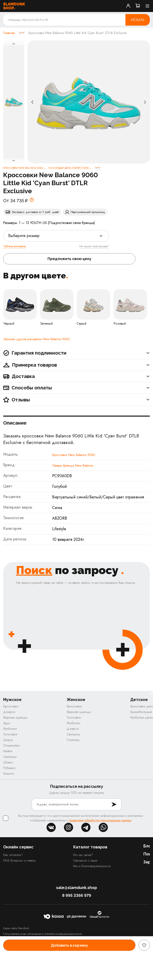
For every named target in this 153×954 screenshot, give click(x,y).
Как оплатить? (13, 855)
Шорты (8, 740)
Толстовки (10, 734)
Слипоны (73, 740)
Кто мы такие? (83, 855)
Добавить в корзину (69, 945)
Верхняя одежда (15, 717)
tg (85, 827)
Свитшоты (10, 756)
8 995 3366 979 (76, 895)
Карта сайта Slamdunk (16, 928)
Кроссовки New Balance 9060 (73, 455)
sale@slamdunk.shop (76, 887)
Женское (76, 699)
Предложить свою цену (69, 259)
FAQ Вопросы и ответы (19, 860)
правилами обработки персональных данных (100, 820)
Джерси (9, 712)
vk (51, 827)
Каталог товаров (90, 847)
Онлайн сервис (18, 847)
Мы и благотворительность (92, 866)
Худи (6, 723)
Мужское (12, 699)
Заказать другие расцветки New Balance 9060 (36, 339)
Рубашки (9, 768)
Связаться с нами (85, 860)
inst (68, 827)
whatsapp (103, 827)
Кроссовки (10, 706)
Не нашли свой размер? (94, 246)
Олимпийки (11, 745)
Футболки (10, 728)
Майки (7, 751)
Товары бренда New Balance (72, 465)
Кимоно (8, 773)
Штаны (8, 762)
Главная (9, 33)
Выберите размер (24, 236)
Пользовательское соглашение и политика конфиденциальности (42, 934)
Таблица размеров (14, 246)
